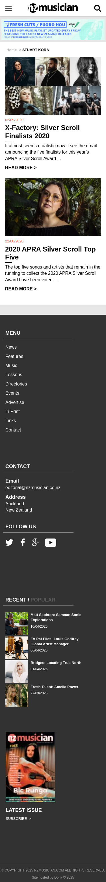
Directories (16, 384)
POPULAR (43, 600)
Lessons (13, 374)
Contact (13, 430)
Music (11, 365)
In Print (12, 411)
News (11, 347)
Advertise (14, 402)
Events (12, 393)
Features (14, 356)
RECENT (15, 600)
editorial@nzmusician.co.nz (32, 487)
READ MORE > (21, 167)
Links (10, 420)
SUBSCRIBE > (18, 818)
